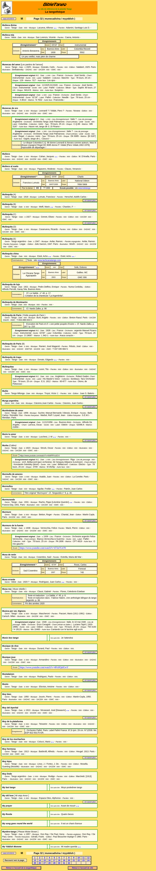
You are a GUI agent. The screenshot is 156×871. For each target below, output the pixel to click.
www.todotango (84, 188)
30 (59, 863)
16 (49, 860)
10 (78, 857)
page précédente (8, 19)
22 (78, 860)
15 (44, 860)
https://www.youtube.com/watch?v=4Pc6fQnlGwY (44, 667)
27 (44, 863)
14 (40, 860)
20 (69, 860)
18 (59, 860)
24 (88, 860)
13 (35, 860)
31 (64, 863)
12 (88, 857)
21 (74, 860)
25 (35, 863)
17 (54, 860)
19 (64, 860)
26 (40, 863)
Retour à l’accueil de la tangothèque (21, 868)
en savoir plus (90, 200)
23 (83, 860)
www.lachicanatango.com (49, 260)
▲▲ (55, 28)
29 (54, 863)
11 (83, 857)
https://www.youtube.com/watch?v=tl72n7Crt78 (43, 548)
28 (49, 863)
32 (69, 863)
